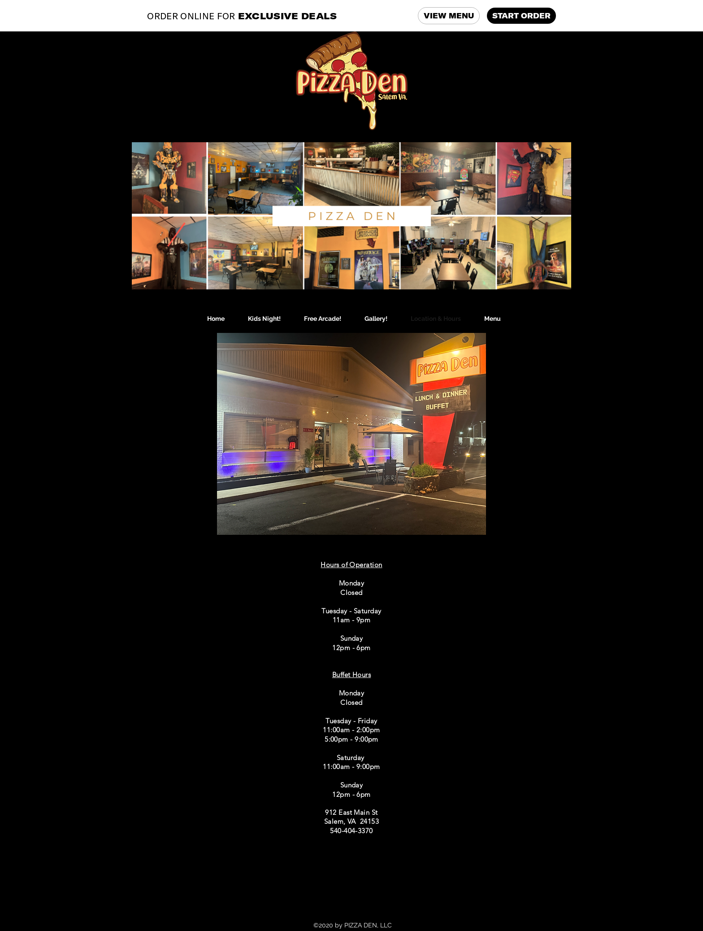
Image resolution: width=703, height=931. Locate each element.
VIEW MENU (449, 15)
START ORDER (521, 15)
